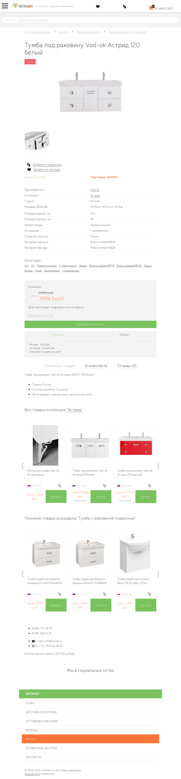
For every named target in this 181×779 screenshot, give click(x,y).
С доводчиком (68, 265)
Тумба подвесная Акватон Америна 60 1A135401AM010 (44, 581)
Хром (38, 270)
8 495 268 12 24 (42, 633)
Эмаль (83, 265)
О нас (30, 703)
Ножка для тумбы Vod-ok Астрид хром (43, 472)
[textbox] (93, 20)
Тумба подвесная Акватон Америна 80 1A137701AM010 (89, 581)
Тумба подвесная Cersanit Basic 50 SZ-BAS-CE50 (133, 581)
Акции (31, 739)
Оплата (124, 334)
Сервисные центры (41, 748)
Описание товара (60, 365)
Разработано (32, 773)
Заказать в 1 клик (40, 315)
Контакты (34, 757)
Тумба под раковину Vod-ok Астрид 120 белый (90, 472)
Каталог (33, 693)
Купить (56, 496)
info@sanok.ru (53, 641)
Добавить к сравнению (47, 164)
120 (27, 265)
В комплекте (96, 365)
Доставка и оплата (41, 712)
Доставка (58, 334)
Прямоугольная (47, 265)
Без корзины (52, 270)
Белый (29, 270)
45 (32, 265)
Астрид (95, 195)
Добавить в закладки (47, 169)
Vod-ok (94, 189)
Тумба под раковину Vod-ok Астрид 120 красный (134, 472)
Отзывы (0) (126, 365)
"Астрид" (74, 409)
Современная (70, 270)
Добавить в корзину (90, 324)
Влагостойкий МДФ (101, 265)
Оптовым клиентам (42, 721)
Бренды (32, 730)
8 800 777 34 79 (42, 628)
